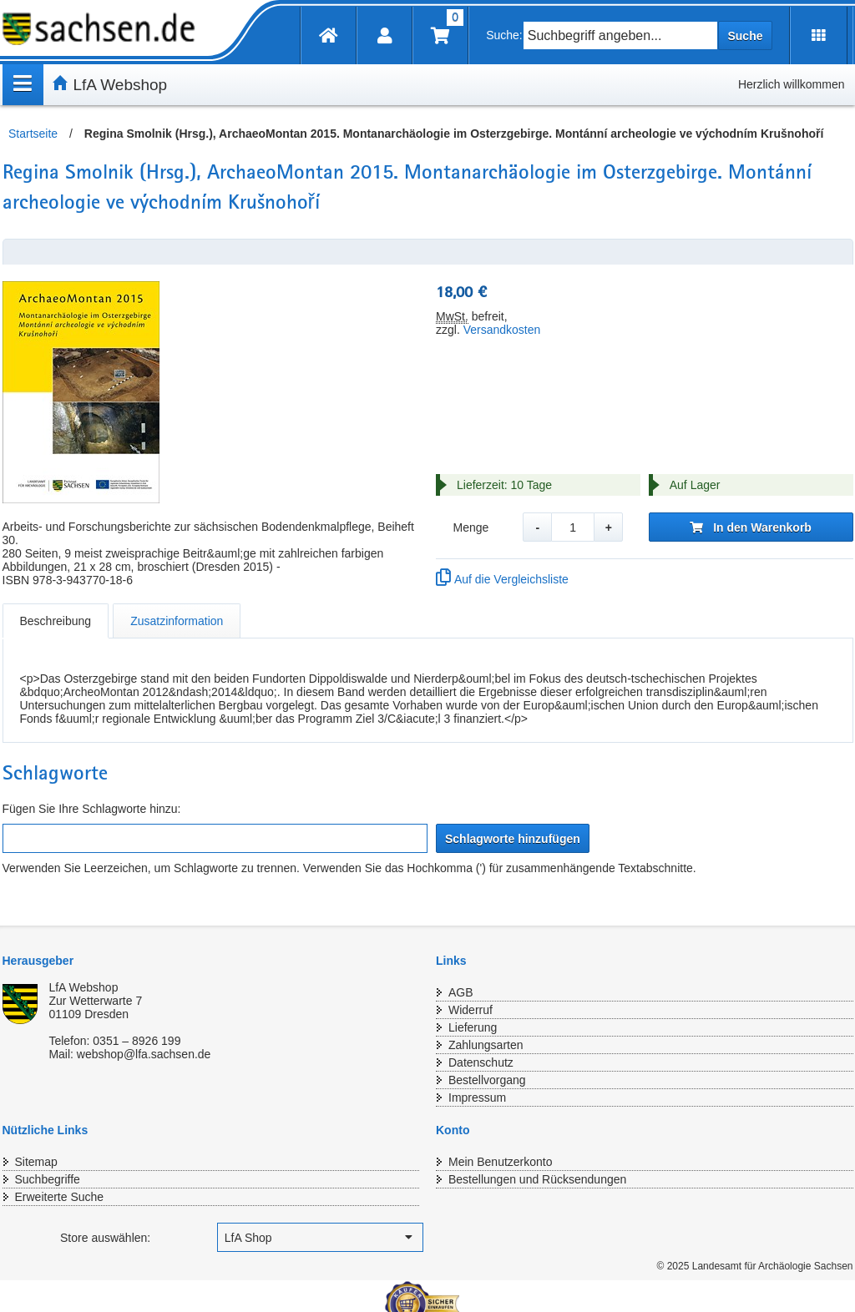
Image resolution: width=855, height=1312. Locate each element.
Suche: (504, 35)
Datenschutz (481, 1062)
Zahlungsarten (486, 1045)
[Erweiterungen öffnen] (818, 35)
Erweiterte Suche (59, 1197)
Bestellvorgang (487, 1080)
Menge (470, 527)
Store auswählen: (105, 1237)
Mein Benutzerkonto (500, 1161)
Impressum (477, 1097)
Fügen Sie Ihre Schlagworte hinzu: (92, 808)
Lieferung (472, 1027)
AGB (460, 992)
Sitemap (36, 1161)
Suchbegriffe (47, 1179)
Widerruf (470, 1010)
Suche (744, 36)
